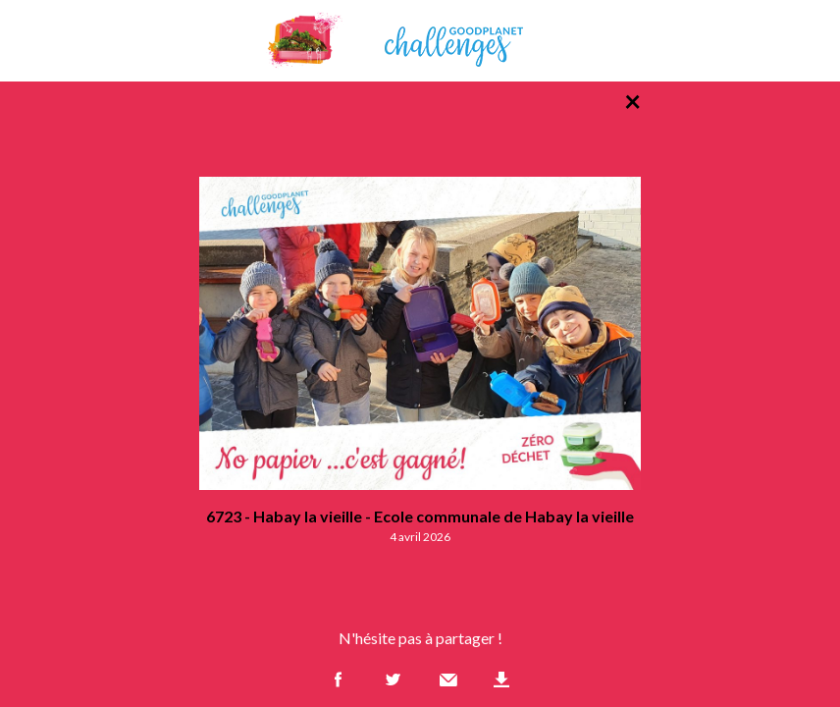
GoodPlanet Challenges (420, 41)
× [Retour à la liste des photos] (632, 100)
